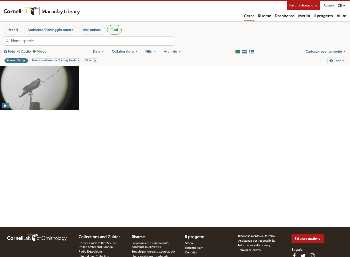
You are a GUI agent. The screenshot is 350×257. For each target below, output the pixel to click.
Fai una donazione (303, 5)
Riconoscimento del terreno (256, 236)
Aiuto (341, 16)
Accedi (328, 5)
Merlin (304, 16)
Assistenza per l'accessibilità (256, 240)
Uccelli (12, 30)
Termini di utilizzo (249, 250)
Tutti (114, 30)
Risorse (264, 16)
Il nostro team (194, 247)
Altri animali (92, 30)
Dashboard (285, 16)
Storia (189, 243)
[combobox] (92, 41)
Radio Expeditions (90, 251)
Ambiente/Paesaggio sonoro (50, 30)
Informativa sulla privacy (254, 245)
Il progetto (323, 16)
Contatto (191, 252)
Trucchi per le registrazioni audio (153, 251)
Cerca (249, 16)
